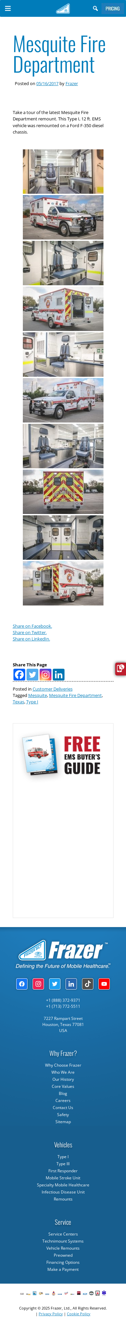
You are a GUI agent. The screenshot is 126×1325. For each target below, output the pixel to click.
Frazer (72, 83)
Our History (63, 1079)
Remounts (63, 1199)
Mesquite (37, 695)
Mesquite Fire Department (75, 695)
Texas (18, 702)
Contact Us (63, 1107)
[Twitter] (32, 674)
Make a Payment (63, 1269)
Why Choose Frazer (63, 1065)
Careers (63, 1100)
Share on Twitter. (30, 632)
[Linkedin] (59, 674)
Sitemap (63, 1122)
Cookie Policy (78, 1313)
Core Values (63, 1086)
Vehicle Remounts (63, 1248)
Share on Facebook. (32, 626)
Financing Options (63, 1262)
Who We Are (63, 1072)
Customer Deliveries (53, 689)
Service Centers (63, 1234)
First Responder (63, 1171)
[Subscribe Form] (63, 847)
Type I (32, 702)
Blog (63, 1093)
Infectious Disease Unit (63, 1192)
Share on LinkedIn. (31, 639)
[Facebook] (19, 674)
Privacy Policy (51, 1313)
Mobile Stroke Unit (63, 1178)
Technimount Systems (63, 1241)
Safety (63, 1114)
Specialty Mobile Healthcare (63, 1185)
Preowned (63, 1255)
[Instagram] (45, 674)
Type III (63, 1164)
